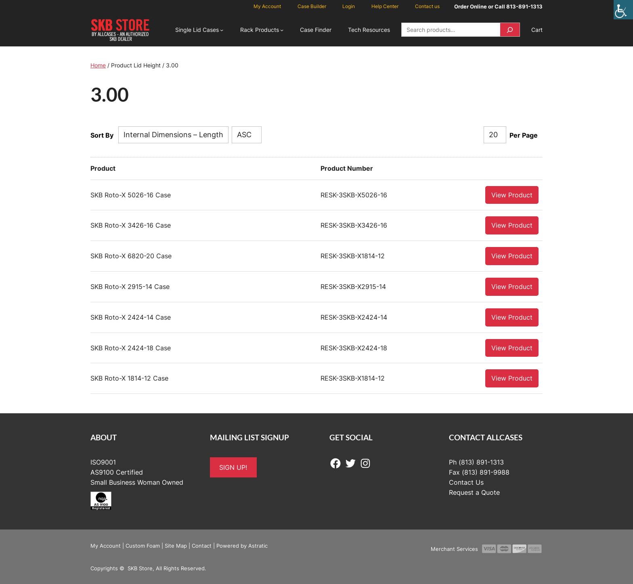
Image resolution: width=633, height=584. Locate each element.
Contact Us (466, 482)
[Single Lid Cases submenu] (221, 29)
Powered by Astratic (242, 545)
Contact (202, 545)
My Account (105, 545)
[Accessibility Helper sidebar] (623, 9)
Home (98, 65)
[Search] (510, 29)
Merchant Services (454, 548)
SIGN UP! (233, 467)
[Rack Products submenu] (281, 29)
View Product (511, 194)
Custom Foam (143, 545)
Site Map (176, 545)
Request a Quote (474, 492)
